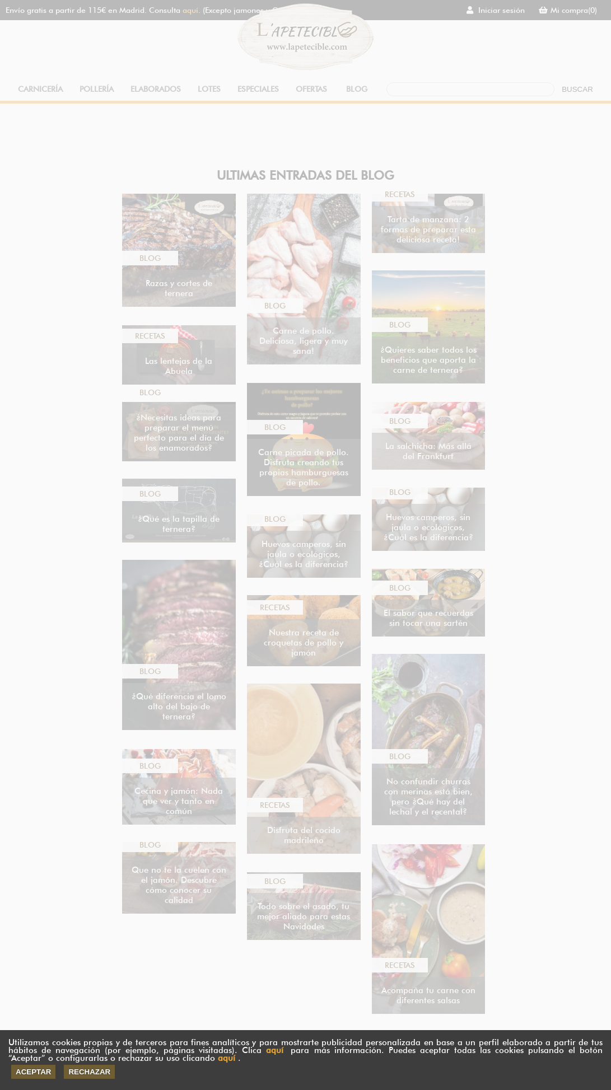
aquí (274, 1050)
